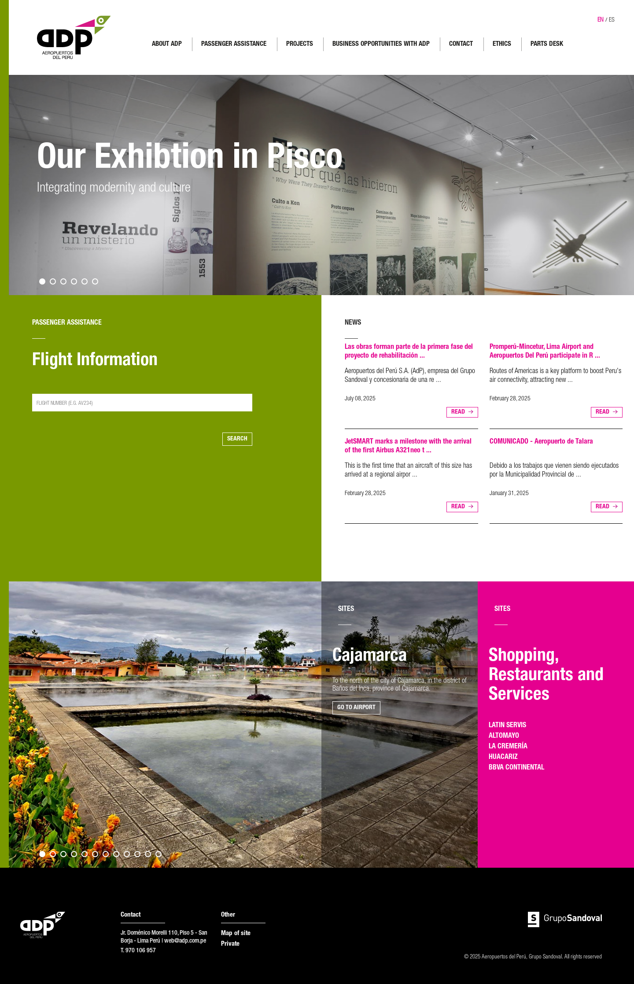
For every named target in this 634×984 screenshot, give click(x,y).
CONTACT (461, 44)
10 (137, 854)
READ (458, 412)
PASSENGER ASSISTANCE (233, 44)
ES (612, 20)
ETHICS (502, 44)
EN (600, 20)
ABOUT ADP (167, 44)
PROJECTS (299, 44)
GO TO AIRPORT (356, 708)
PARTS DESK (547, 44)
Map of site (236, 933)
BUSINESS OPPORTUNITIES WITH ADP (381, 44)
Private (230, 944)
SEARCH (237, 439)
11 (148, 854)
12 (158, 854)
